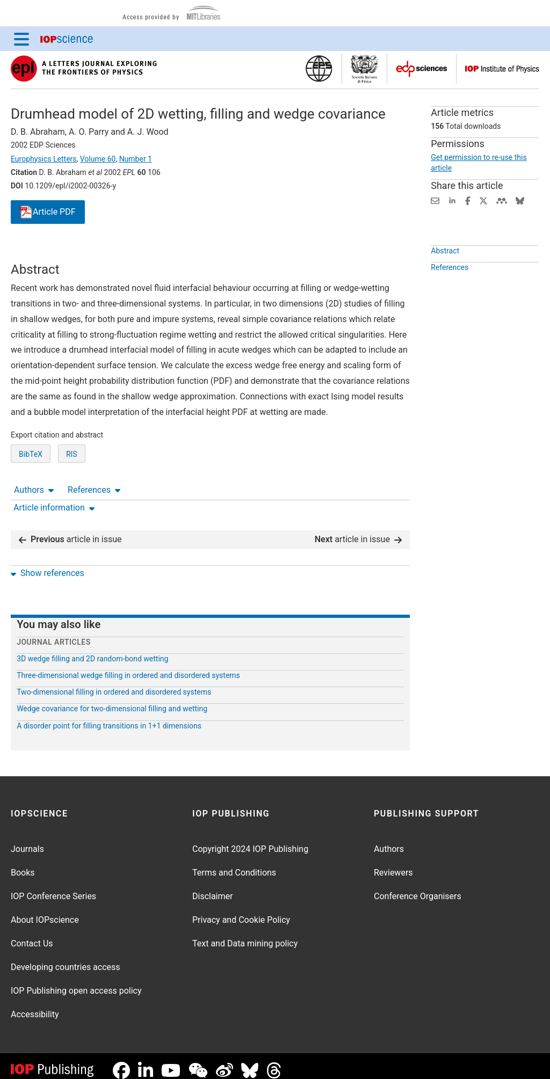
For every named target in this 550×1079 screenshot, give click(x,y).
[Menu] (21, 38)
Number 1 (135, 159)
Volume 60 (98, 159)
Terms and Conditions (234, 864)
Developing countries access (65, 958)
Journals (27, 840)
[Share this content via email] (435, 200)
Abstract (445, 275)
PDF (48, 212)
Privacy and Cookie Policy (241, 911)
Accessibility (35, 1006)
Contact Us (32, 935)
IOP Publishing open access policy (76, 982)
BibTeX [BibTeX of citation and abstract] (30, 493)
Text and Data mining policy (245, 935)
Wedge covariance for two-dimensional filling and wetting (112, 700)
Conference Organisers (417, 888)
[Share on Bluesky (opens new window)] (520, 200)
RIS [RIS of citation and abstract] (71, 493)
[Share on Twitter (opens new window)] (483, 200)
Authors (34, 252)
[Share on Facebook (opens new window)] (468, 200)
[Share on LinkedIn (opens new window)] (452, 200)
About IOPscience (45, 911)
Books (23, 864)
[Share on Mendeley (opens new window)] (501, 200)
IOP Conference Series (53, 888)
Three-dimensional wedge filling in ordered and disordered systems (128, 666)
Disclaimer (212, 888)
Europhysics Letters (44, 159)
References (94, 252)
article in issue (70, 531)
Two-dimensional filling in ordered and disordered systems (114, 683)
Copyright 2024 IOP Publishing (250, 840)
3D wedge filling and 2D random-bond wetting (92, 650)
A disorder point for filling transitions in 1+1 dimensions (109, 717)
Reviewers (393, 864)
